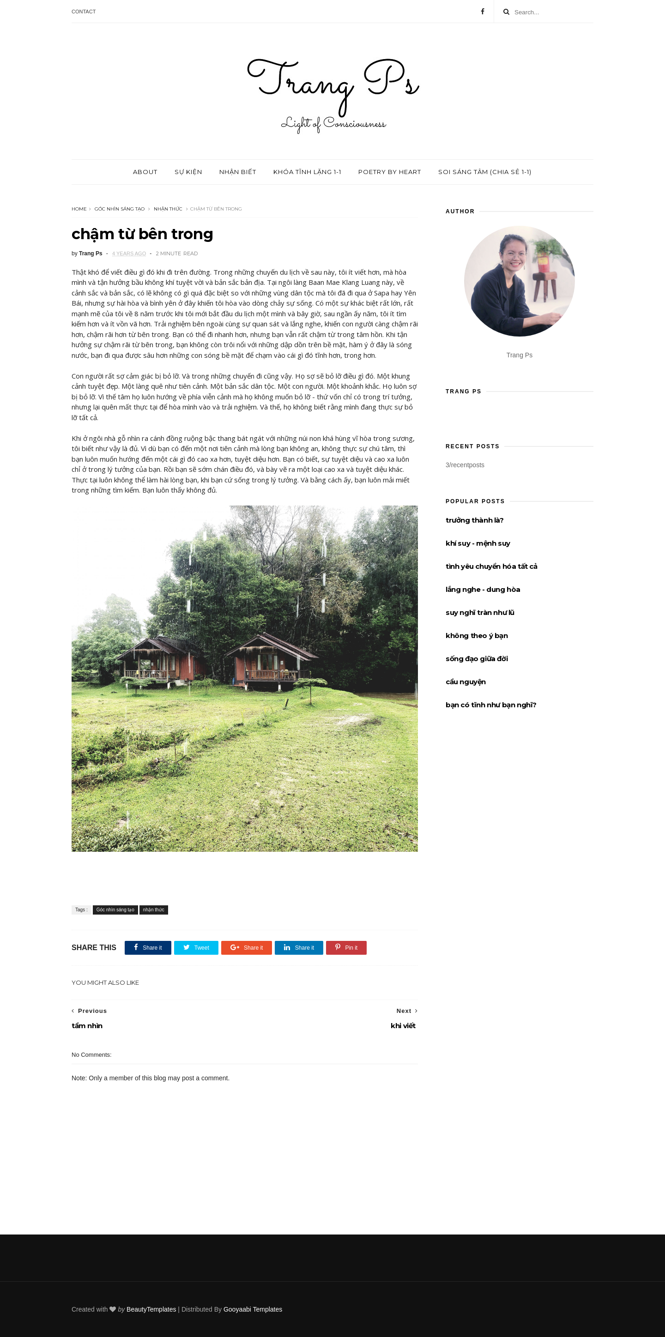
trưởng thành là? (475, 520)
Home (79, 209)
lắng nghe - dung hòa (483, 589)
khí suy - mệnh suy (478, 543)
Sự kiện (188, 171)
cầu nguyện (466, 681)
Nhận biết (237, 171)
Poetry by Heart (389, 171)
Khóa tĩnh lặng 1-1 (307, 171)
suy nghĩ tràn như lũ (480, 612)
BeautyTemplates (151, 1309)
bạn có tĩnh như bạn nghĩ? (491, 704)
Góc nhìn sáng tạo (120, 209)
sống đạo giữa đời (477, 658)
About (145, 171)
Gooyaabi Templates (253, 1309)
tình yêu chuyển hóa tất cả (492, 566)
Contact (84, 11)
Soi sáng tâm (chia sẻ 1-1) (485, 171)
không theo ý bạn (477, 635)
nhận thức (168, 209)
